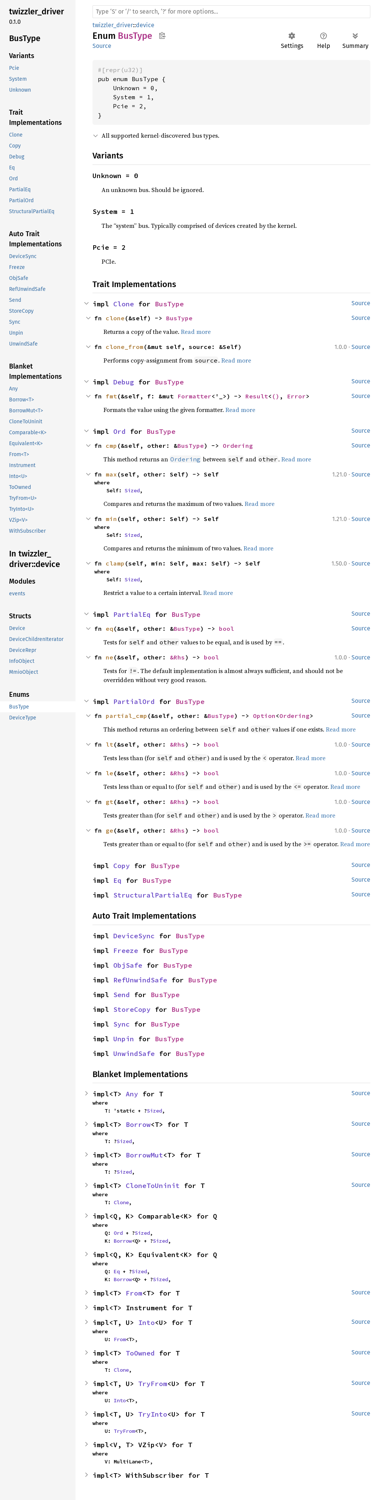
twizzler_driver (112, 25)
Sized (132, 490)
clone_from (124, 346)
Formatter (194, 396)
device (145, 25)
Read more (196, 331)
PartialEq (132, 614)
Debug (123, 382)
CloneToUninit (153, 1185)
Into (146, 1322)
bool (226, 628)
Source (101, 45)
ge (109, 830)
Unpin (123, 1038)
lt (109, 744)
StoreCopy (132, 1009)
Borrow (138, 1124)
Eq (117, 880)
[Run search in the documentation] (231, 11)
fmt (111, 396)
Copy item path (162, 35)
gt (109, 801)
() (275, 396)
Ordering (238, 445)
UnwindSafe (134, 1053)
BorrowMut (144, 1155)
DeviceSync (134, 935)
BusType (169, 304)
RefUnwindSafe (140, 980)
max (111, 474)
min (111, 519)
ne (109, 657)
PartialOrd (134, 701)
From (134, 1293)
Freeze (125, 950)
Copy (121, 865)
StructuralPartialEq (152, 895)
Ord (119, 431)
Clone (123, 304)
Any (132, 1094)
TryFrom (152, 1383)
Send (121, 994)
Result (256, 396)
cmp (111, 445)
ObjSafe (127, 965)
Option (264, 715)
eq (109, 628)
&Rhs (177, 657)
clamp (115, 563)
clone (115, 318)
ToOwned (140, 1353)
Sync (121, 1024)
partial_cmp (126, 715)
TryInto (152, 1414)
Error (296, 396)
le (109, 773)
